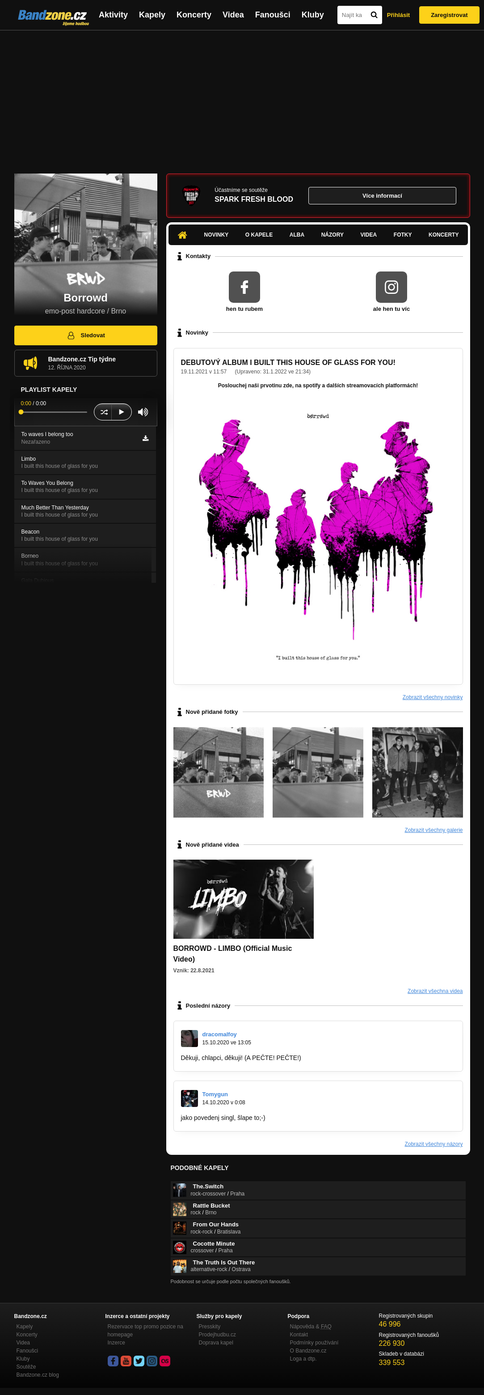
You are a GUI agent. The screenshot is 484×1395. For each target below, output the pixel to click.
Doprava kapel (216, 1343)
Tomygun (215, 1094)
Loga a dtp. (303, 1359)
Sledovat (85, 335)
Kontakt (299, 1334)
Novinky (216, 235)
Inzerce (116, 1343)
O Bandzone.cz (308, 1351)
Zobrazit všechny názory (433, 1144)
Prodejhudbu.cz (217, 1334)
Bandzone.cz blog (38, 1375)
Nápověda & (311, 1326)
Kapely (152, 14)
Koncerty (194, 14)
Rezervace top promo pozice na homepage (145, 1330)
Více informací (382, 195)
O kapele (259, 235)
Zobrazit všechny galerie (433, 830)
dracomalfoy (219, 1034)
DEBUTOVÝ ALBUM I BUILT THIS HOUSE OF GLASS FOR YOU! (288, 362)
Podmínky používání (314, 1343)
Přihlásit (398, 15)
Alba (297, 235)
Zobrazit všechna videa (435, 991)
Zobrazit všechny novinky (433, 697)
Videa (233, 14)
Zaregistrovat (449, 15)
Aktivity (113, 14)
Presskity (210, 1326)
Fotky (403, 235)
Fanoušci (272, 14)
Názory (332, 235)
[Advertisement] (242, 97)
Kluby (313, 14)
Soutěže (26, 1367)
